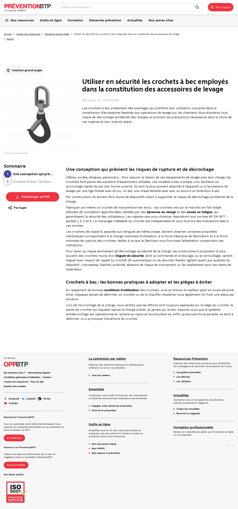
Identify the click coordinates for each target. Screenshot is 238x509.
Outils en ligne (99, 424)
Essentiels (96, 389)
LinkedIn (28, 398)
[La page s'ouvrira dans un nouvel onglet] (220, 7)
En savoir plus (14, 438)
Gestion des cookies (15, 386)
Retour (10, 39)
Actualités (181, 395)
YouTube (11, 403)
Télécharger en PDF (32, 197)
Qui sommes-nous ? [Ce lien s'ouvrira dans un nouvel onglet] (14, 372)
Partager (17, 207)
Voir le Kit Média (16, 465)
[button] (220, 7)
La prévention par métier (107, 358)
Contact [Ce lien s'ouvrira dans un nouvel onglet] (47, 377)
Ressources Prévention (190, 358)
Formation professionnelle (193, 427)
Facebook (11, 398)
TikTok (44, 398)
